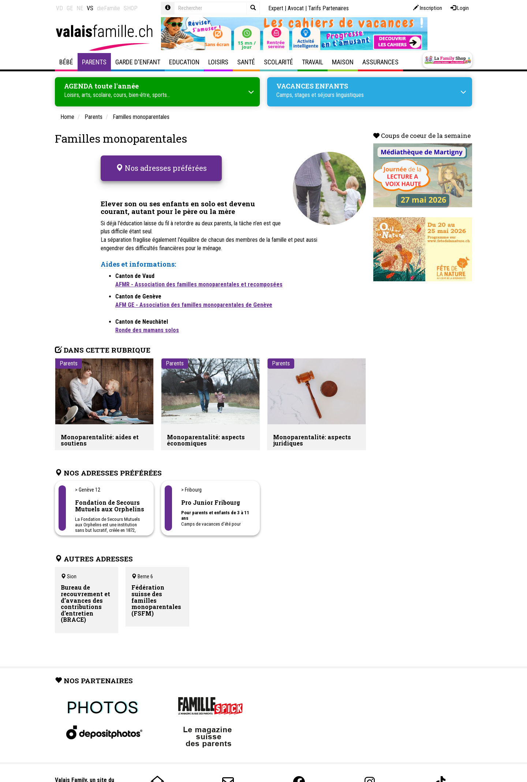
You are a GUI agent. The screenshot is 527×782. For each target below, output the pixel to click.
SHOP (131, 8)
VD (59, 8)
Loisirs (218, 62)
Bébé (66, 62)
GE (70, 8)
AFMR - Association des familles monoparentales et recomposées (199, 279)
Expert (275, 8)
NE (79, 8)
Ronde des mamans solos (147, 325)
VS (90, 8)
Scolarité (278, 62)
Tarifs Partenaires (328, 8)
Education (184, 62)
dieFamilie (108, 8)
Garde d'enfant (137, 62)
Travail (312, 62)
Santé (246, 62)
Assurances (380, 62)
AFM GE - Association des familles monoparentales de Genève (193, 299)
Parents (94, 62)
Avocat (296, 8)
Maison (343, 62)
